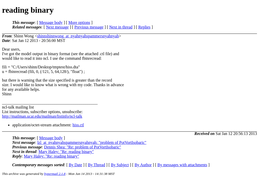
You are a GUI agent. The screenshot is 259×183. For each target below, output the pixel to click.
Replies (144, 27)
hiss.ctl (78, 125)
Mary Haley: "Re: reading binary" (66, 151)
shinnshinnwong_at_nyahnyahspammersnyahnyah (78, 36)
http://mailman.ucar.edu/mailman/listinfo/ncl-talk (42, 116)
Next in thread (121, 27)
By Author (142, 165)
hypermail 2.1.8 (55, 174)
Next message (57, 27)
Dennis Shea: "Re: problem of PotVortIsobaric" (82, 147)
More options (79, 22)
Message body (51, 22)
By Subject (120, 165)
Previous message (88, 27)
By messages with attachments (182, 165)
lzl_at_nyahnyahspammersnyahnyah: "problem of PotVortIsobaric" (91, 142)
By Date (75, 165)
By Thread (96, 165)
